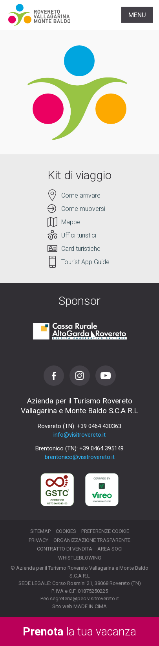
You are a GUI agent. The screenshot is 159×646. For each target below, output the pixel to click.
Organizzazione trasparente (91, 540)
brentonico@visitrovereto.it (80, 457)
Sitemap (40, 531)
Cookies (66, 531)
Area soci (109, 549)
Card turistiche (81, 248)
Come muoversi (83, 208)
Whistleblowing (79, 558)
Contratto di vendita (64, 549)
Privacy (38, 540)
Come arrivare (81, 195)
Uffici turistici (78, 235)
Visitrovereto (39, 15)
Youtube (105, 375)
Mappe (70, 222)
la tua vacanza (79, 631)
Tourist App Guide (85, 262)
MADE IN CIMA (90, 606)
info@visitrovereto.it (79, 434)
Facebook (54, 375)
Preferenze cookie (105, 531)
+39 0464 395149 (101, 448)
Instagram (79, 375)
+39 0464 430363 (99, 426)
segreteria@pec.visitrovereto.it (84, 598)
